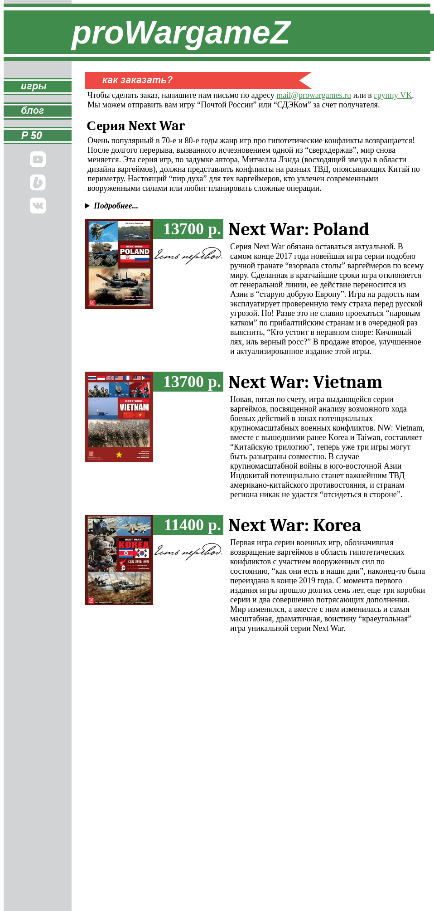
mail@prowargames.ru (313, 95)
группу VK (393, 95)
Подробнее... (116, 205)
